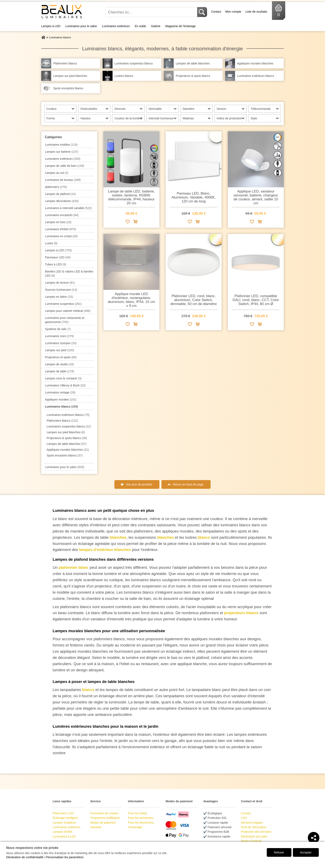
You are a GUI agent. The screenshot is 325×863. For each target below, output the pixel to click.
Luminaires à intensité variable (68, 208)
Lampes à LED (51, 26)
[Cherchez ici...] (152, 12)
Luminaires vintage (60, 392)
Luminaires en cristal (61, 236)
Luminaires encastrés (62, 215)
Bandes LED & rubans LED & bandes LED (69, 273)
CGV (244, 817)
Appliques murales (60, 399)
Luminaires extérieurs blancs (68, 414)
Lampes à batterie (64, 822)
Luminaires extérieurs (116, 26)
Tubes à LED (55, 264)
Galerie (155, 26)
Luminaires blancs (61, 406)
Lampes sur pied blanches (66, 432)
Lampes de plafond (60, 194)
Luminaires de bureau (63, 180)
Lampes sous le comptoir (63, 378)
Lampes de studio (59, 364)
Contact (216, 11)
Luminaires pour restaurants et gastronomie (64, 320)
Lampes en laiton (59, 296)
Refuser (279, 852)
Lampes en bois (58, 222)
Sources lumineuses (61, 289)
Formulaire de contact (104, 813)
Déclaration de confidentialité (25, 857)
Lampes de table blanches (66, 443)
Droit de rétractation (253, 827)
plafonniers (56, 187)
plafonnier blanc (74, 567)
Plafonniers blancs (62, 420)
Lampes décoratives (62, 201)
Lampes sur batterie (61, 151)
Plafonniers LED (63, 813)
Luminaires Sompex (61, 343)
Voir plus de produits (139, 484)
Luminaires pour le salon (81, 26)
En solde (140, 26)
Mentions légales (252, 822)
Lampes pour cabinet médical (67, 310)
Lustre (51, 243)
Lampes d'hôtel (62, 831)
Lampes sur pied (59, 350)
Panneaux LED (57, 257)
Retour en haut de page (188, 484)
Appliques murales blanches (68, 449)
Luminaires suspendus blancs (69, 426)
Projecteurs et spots (61, 357)
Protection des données (256, 831)
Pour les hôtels (137, 813)
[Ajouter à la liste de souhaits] (127, 222)
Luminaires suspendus (63, 303)
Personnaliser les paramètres (65, 857)
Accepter (306, 852)
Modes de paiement (103, 822)
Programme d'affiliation (105, 817)
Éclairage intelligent (65, 817)
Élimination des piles (254, 836)
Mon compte (233, 11)
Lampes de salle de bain (64, 165)
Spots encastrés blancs (65, 455)
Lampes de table (59, 371)
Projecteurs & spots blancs (67, 438)
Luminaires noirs (59, 336)
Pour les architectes (140, 817)
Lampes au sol (56, 172)
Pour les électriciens (141, 822)
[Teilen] (313, 838)
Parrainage (135, 827)
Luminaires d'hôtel (60, 229)
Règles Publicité (251, 841)
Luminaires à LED (64, 836)
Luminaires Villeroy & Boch (65, 385)
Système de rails (58, 329)
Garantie (96, 827)
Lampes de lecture (60, 282)
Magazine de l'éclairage (180, 26)
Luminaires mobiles (61, 144)
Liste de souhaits (256, 11)
